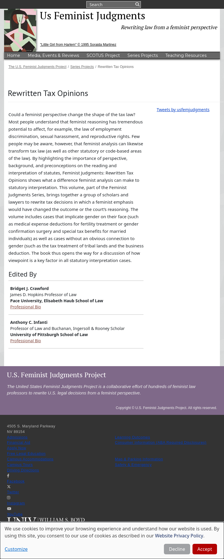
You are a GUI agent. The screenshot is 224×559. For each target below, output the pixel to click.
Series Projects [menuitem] (142, 55)
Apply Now (16, 448)
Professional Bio (25, 307)
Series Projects (82, 67)
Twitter (13, 492)
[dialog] (112, 540)
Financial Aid (18, 443)
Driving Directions (23, 470)
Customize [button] (16, 549)
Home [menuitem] (13, 55)
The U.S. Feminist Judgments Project (37, 67)
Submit (137, 4)
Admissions (17, 437)
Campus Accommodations (30, 459)
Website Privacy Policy (179, 535)
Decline (177, 549)
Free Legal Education (26, 454)
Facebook (15, 481)
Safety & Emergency (133, 465)
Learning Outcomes (132, 437)
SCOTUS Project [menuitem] (103, 55)
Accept (204, 549)
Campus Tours (20, 465)
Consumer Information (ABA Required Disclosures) (160, 443)
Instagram (16, 503)
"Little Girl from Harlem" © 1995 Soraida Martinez (78, 45)
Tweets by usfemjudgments (183, 109)
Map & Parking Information (139, 459)
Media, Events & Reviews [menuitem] (53, 55)
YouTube (15, 514)
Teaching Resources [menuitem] (185, 55)
